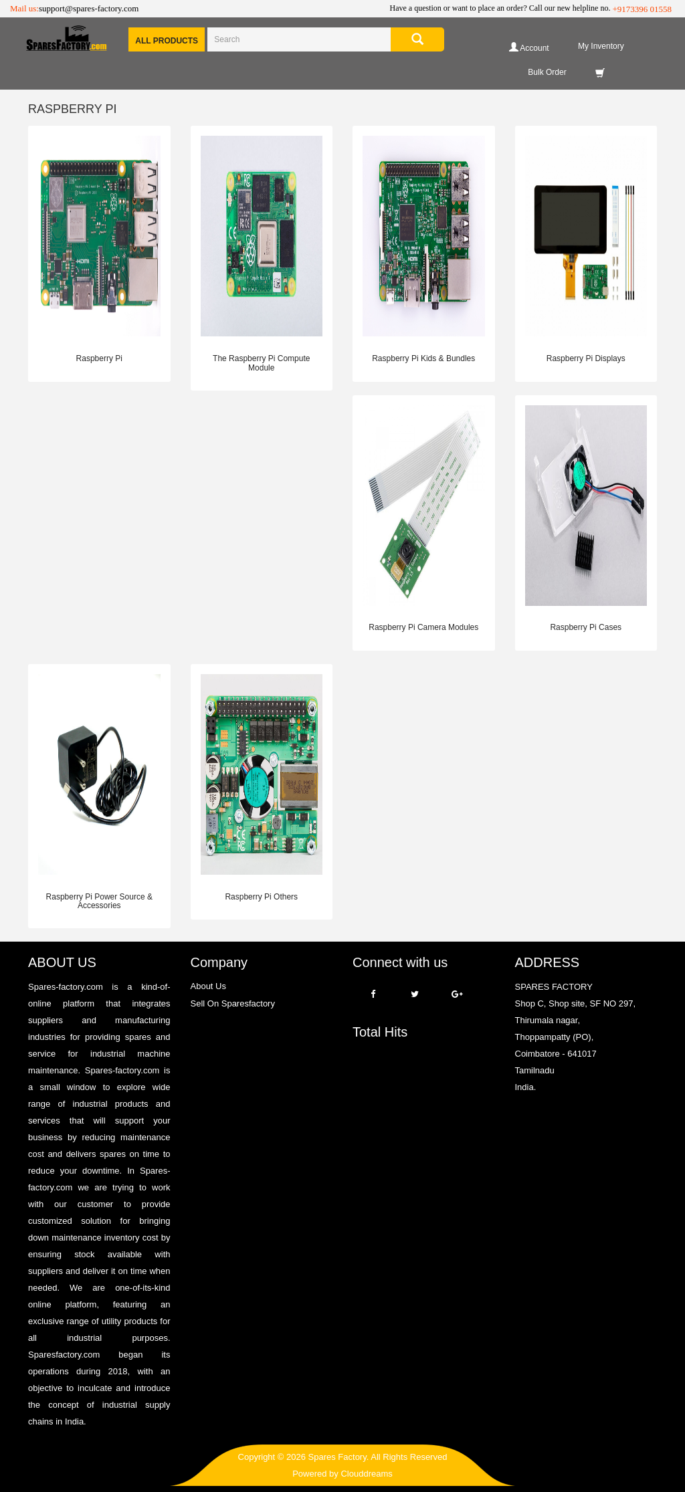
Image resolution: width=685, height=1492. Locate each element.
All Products (166, 40)
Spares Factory (337, 1457)
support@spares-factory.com (88, 8)
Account (529, 47)
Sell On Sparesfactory (233, 1003)
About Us (208, 986)
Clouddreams (366, 1474)
